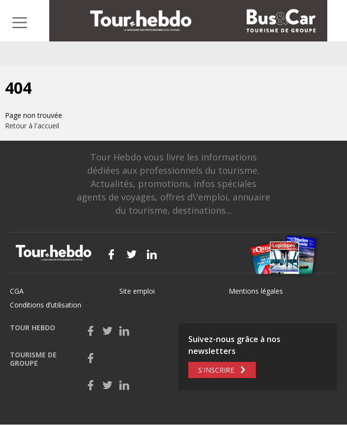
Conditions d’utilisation (45, 304)
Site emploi (137, 291)
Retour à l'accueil (32, 125)
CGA (17, 291)
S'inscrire (216, 370)
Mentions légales (256, 291)
